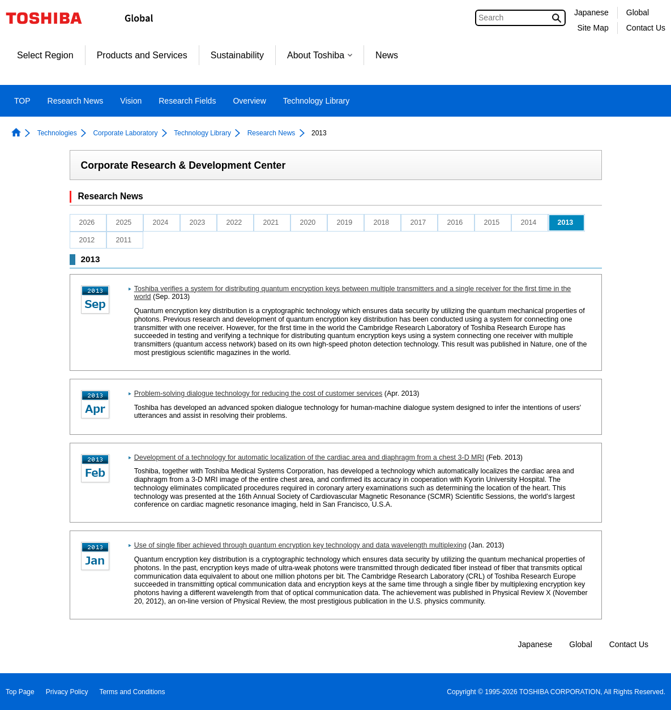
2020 (308, 222)
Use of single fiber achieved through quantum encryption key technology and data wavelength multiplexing (300, 545)
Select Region (45, 55)
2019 (345, 222)
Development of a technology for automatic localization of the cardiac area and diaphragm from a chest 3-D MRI (309, 457)
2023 (198, 222)
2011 (124, 240)
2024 (161, 222)
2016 (455, 222)
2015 (492, 222)
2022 (234, 222)
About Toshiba (319, 55)
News (386, 55)
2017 (418, 222)
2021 (271, 222)
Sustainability (237, 55)
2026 (87, 222)
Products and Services (142, 55)
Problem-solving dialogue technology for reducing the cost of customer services (258, 393)
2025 (124, 222)
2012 (87, 240)
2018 (382, 222)
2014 (529, 222)
